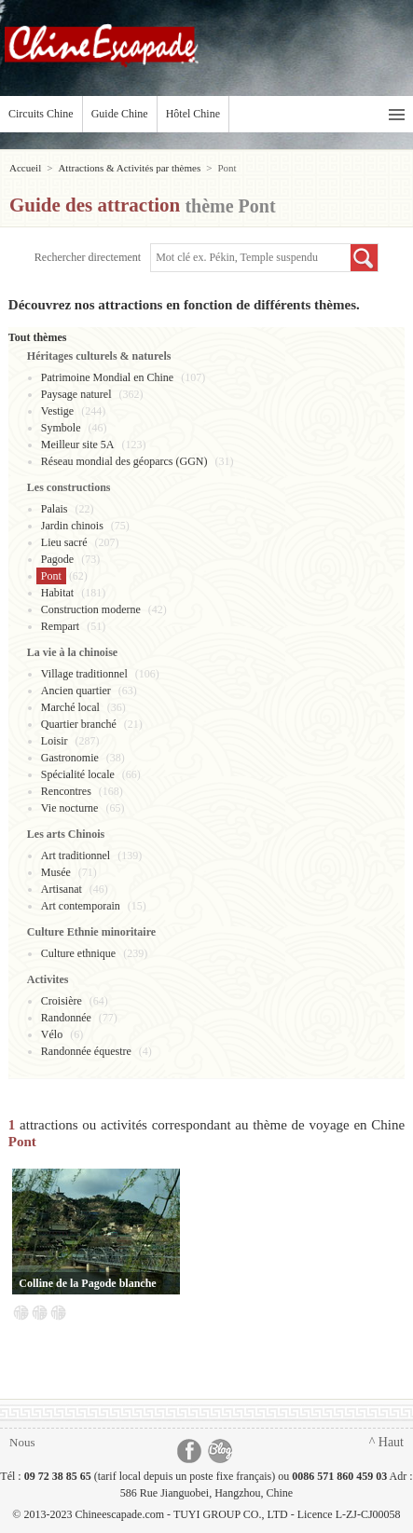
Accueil (25, 167)
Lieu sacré (64, 542)
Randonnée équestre (86, 1051)
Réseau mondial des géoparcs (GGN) (124, 461)
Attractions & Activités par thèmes (129, 167)
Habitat (57, 592)
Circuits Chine (41, 113)
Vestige (57, 410)
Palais (54, 508)
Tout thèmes (37, 337)
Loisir (54, 740)
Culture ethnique (78, 953)
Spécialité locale (78, 774)
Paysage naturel (76, 394)
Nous (21, 1442)
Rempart (60, 626)
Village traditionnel (84, 673)
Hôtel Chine (193, 113)
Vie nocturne (70, 807)
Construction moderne (91, 609)
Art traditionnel (75, 855)
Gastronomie (70, 757)
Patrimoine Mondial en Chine (107, 377)
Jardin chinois (72, 525)
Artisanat (61, 889)
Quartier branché (79, 724)
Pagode (57, 559)
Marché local (70, 707)
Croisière (61, 1000)
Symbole (61, 427)
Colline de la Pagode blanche (87, 1283)
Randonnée (66, 1017)
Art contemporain (80, 905)
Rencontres (66, 791)
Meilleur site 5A (78, 444)
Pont (51, 575)
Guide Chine (119, 113)
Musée (56, 872)
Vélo (51, 1034)
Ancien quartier (76, 690)
